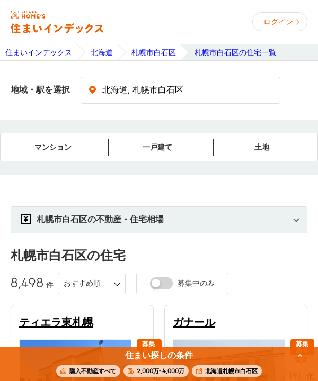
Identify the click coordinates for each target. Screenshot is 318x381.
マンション (53, 147)
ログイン (278, 21)
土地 (261, 147)
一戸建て (157, 147)
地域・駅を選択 (40, 90)
